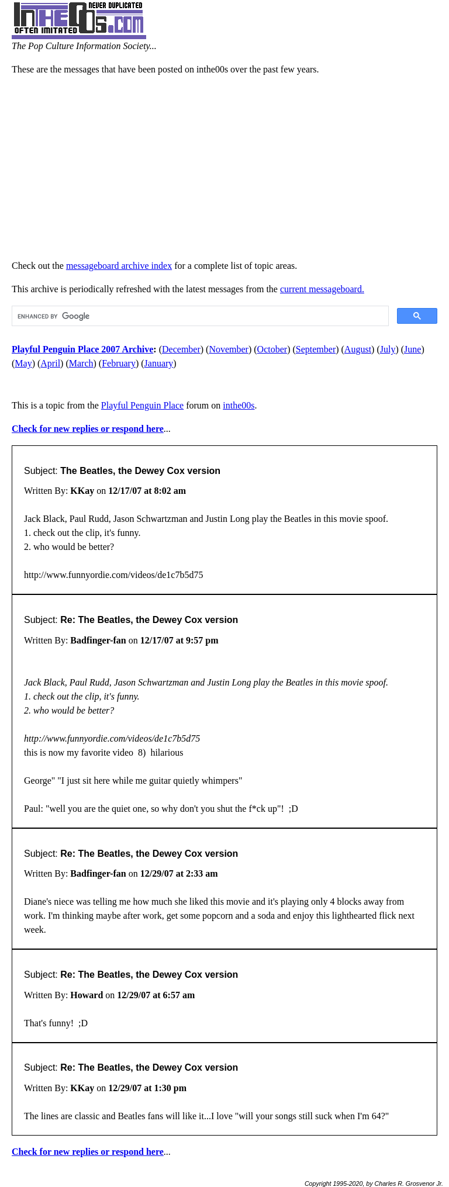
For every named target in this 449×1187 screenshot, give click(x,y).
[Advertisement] (224, 168)
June (412, 349)
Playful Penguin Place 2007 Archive (82, 349)
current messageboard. (322, 289)
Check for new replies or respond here (88, 429)
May (23, 363)
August (357, 349)
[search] (199, 316)
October (272, 349)
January (159, 363)
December (181, 349)
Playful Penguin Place (142, 405)
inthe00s (238, 405)
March (81, 363)
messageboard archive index (119, 266)
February (119, 363)
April (50, 363)
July (388, 349)
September (316, 349)
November (228, 349)
